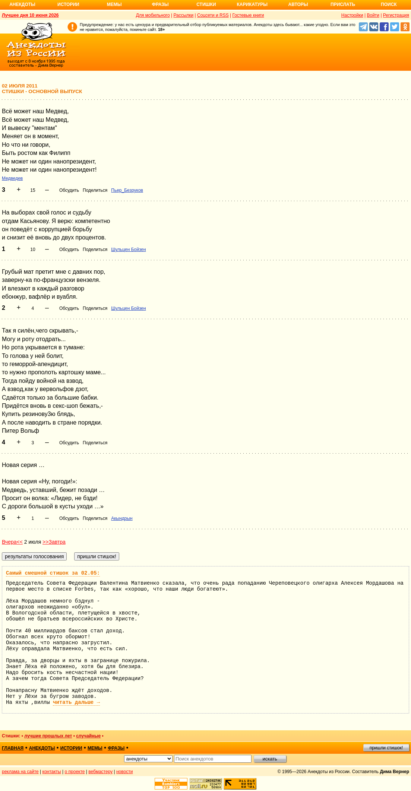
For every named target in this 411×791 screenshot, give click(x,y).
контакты (51, 771)
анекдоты (42, 748)
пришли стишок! (386, 747)
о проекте (75, 771)
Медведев (12, 178)
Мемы (114, 4)
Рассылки (183, 15)
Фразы (160, 4)
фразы (116, 748)
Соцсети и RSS (213, 15)
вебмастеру (100, 771)
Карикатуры (252, 4)
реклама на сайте (20, 771)
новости (124, 771)
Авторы (298, 4)
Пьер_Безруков (127, 190)
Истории (68, 4)
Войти (373, 15)
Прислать (343, 4)
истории (71, 748)
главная (12, 748)
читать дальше (76, 702)
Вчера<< (12, 542)
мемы (95, 748)
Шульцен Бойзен (128, 249)
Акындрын (121, 518)
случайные (88, 735)
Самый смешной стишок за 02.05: (53, 573)
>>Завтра (54, 542)
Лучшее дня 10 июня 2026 (30, 15)
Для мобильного (153, 15)
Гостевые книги (248, 15)
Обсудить (69, 190)
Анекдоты (22, 4)
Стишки (206, 4)
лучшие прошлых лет (48, 735)
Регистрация (396, 15)
